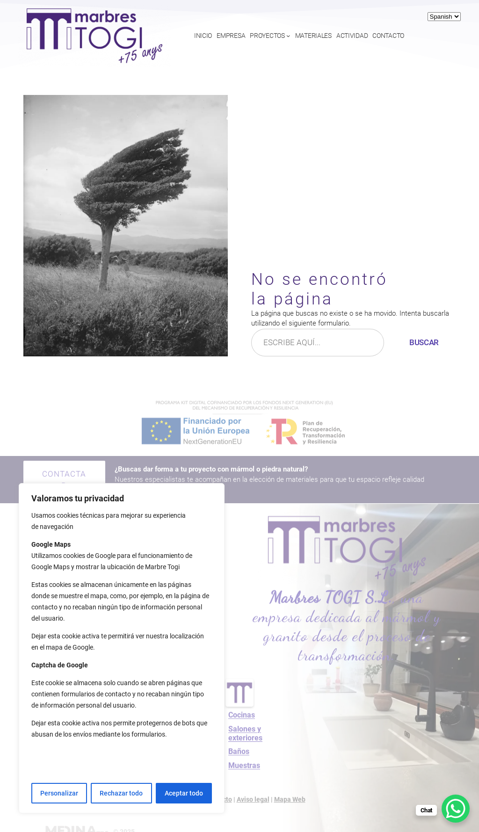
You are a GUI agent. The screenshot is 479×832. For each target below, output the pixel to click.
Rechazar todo (121, 793)
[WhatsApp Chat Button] (456, 809)
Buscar (424, 342)
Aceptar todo (184, 793)
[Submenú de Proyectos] (288, 35)
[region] (122, 648)
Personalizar (59, 793)
